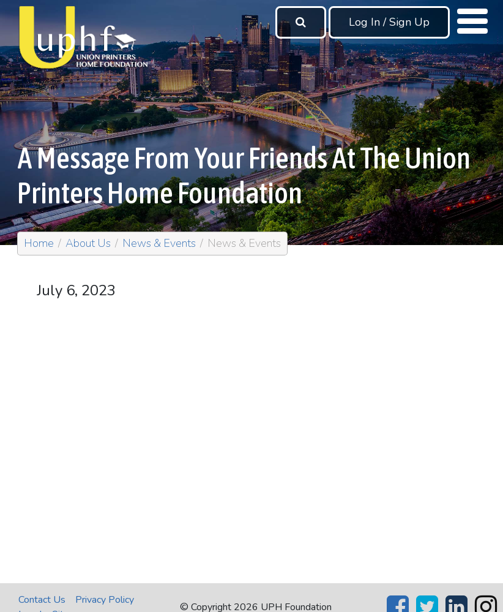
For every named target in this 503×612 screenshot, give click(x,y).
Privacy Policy (104, 599)
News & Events (159, 243)
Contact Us (41, 599)
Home (39, 243)
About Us (88, 243)
